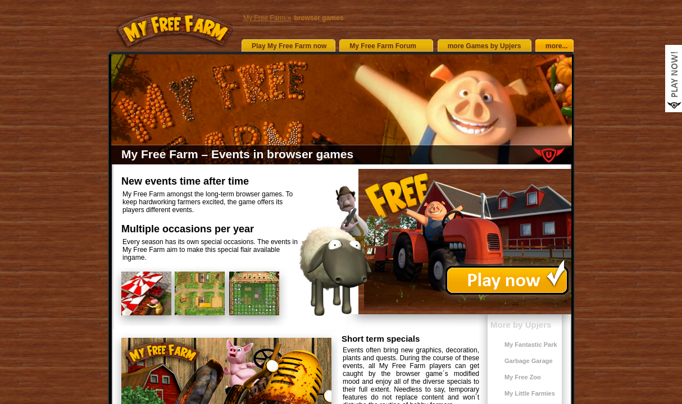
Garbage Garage (528, 360)
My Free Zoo (522, 377)
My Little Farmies (529, 393)
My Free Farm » (267, 18)
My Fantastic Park (530, 344)
